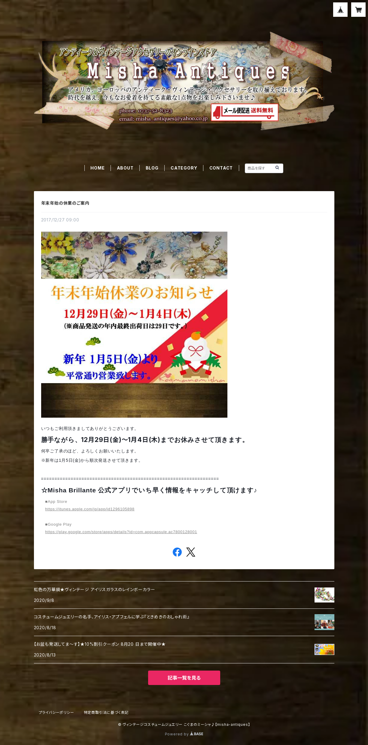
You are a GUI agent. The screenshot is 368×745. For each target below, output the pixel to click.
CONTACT (221, 167)
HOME (97, 167)
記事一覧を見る (184, 678)
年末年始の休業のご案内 (65, 203)
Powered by (184, 734)
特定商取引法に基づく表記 (106, 712)
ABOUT (125, 167)
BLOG (152, 167)
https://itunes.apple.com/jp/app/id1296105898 (90, 509)
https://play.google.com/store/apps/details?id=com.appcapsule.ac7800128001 (121, 532)
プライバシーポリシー (56, 712)
